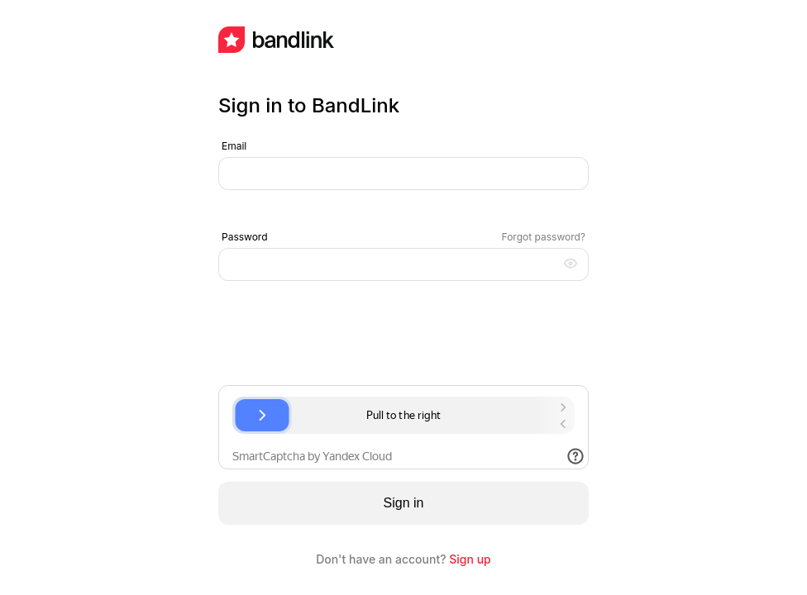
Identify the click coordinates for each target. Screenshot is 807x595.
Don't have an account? (403, 559)
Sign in (404, 503)
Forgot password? (543, 237)
